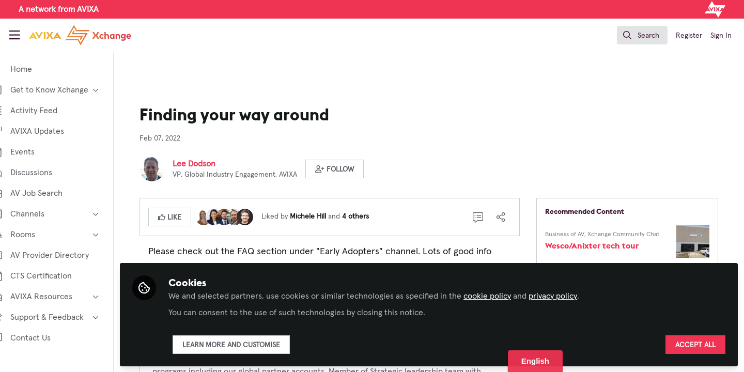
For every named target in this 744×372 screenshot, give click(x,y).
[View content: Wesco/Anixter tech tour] (702, 241)
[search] (642, 35)
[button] (344, 169)
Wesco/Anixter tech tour (601, 245)
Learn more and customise (250, 344)
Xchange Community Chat (633, 234)
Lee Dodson (203, 164)
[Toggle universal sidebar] (14, 35)
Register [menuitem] (689, 35)
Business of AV (574, 234)
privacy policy (571, 295)
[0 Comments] (487, 217)
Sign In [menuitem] (721, 35)
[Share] (510, 217)
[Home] (80, 35)
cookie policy (506, 295)
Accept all (695, 344)
